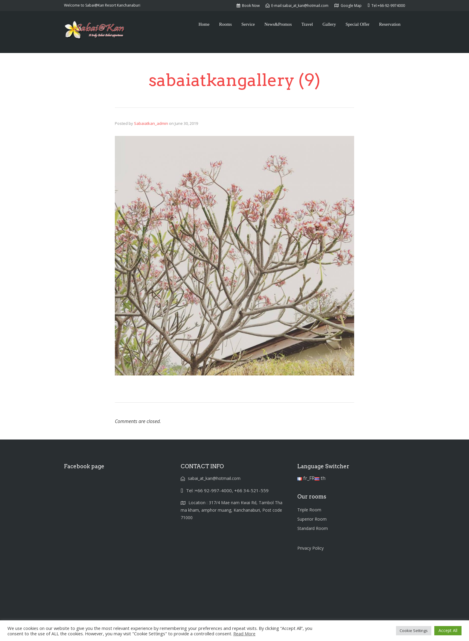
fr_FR (306, 478)
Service (248, 24)
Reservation (390, 24)
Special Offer (357, 24)
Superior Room (312, 519)
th (320, 478)
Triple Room (309, 510)
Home (204, 24)
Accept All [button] (447, 630)
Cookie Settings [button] (414, 630)
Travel (307, 24)
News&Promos (278, 24)
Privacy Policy (310, 548)
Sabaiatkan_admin (151, 123)
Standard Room (312, 528)
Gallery (329, 24)
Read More (244, 634)
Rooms (225, 24)
